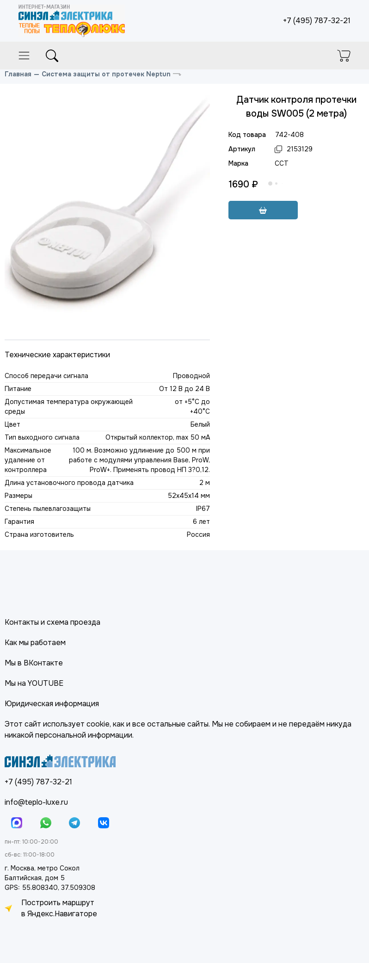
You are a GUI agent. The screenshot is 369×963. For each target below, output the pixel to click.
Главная (18, 74)
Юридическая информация (52, 703)
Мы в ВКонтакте (34, 663)
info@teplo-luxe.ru (36, 802)
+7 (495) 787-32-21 (317, 20)
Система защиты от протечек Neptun (106, 74)
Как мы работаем (35, 642)
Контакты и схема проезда (52, 622)
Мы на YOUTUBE (34, 683)
